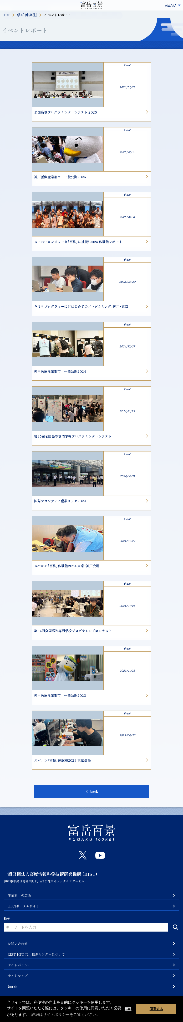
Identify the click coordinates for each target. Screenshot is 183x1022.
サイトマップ (18, 975)
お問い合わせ (18, 943)
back (94, 791)
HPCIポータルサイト (23, 906)
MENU (173, 5)
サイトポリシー (19, 965)
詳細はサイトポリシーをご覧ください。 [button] (65, 1014)
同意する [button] (156, 1009)
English (12, 986)
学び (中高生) (29, 14)
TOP (9, 14)
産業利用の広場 (19, 895)
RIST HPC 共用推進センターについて (36, 954)
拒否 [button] (128, 1009)
